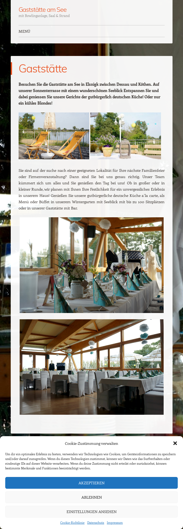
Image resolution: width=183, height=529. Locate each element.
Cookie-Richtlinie (72, 522)
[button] (175, 443)
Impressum (115, 522)
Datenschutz (95, 522)
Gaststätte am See (43, 9)
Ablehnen (91, 497)
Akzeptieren (91, 482)
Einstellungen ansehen (91, 511)
